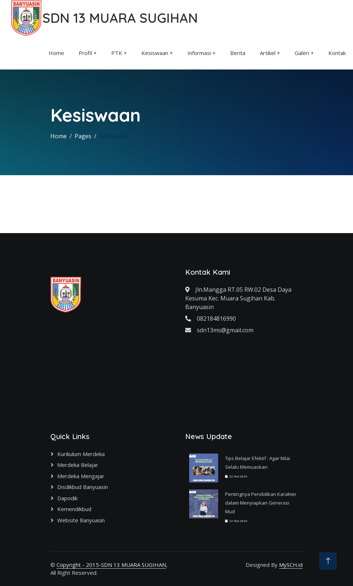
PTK (116, 52)
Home (56, 52)
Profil (85, 52)
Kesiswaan (154, 52)
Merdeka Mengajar (80, 476)
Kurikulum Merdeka (81, 454)
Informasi (199, 52)
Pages (83, 136)
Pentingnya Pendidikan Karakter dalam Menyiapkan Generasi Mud (260, 503)
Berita (237, 52)
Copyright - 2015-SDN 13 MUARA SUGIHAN (111, 564)
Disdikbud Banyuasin (82, 486)
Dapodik (67, 498)
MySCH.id (291, 564)
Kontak (337, 52)
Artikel (267, 52)
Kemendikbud (74, 509)
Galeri (302, 52)
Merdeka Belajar (77, 464)
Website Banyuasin (81, 520)
